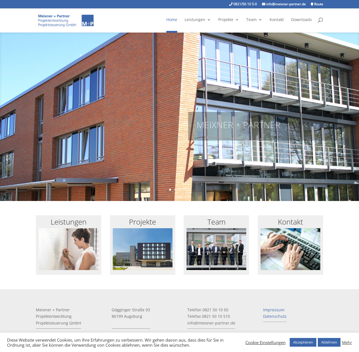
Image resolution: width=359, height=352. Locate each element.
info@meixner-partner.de (284, 4)
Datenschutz (275, 316)
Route (317, 4)
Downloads (301, 20)
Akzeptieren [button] (303, 342)
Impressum (273, 309)
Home (171, 20)
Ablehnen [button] (329, 342)
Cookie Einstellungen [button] (265, 342)
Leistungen (195, 20)
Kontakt (277, 20)
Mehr (347, 342)
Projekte (225, 20)
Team (251, 20)
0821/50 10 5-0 (243, 4)
